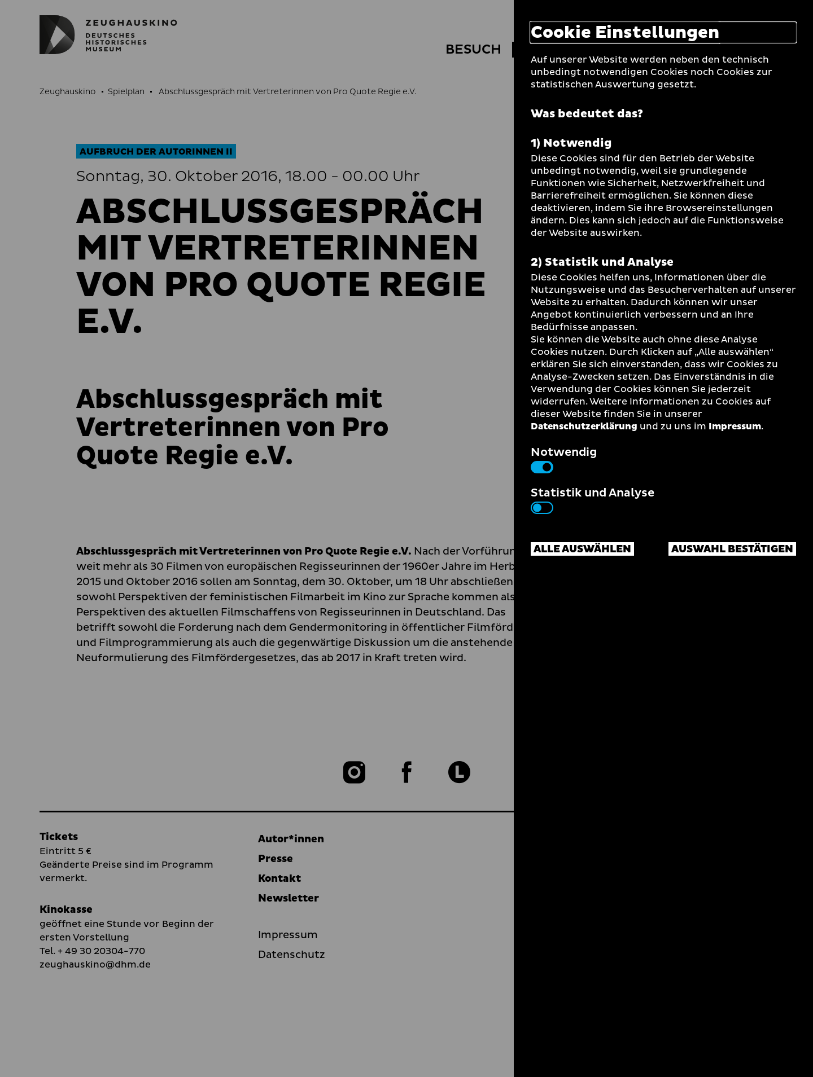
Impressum (735, 426)
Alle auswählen (582, 549)
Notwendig (564, 458)
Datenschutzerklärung (584, 426)
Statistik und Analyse (592, 499)
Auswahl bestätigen (732, 549)
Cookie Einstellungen (625, 32)
